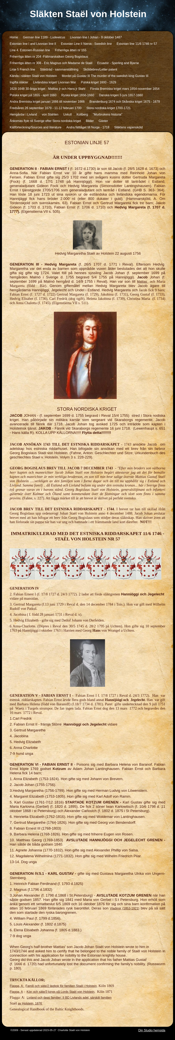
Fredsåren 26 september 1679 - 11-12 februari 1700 (45, 108)
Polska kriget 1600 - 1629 (98, 82)
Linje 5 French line (22, 69)
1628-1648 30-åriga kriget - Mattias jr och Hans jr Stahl (47, 88)
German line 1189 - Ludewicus (44, 37)
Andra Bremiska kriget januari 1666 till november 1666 (47, 101)
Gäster (103, 121)
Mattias (142, 281)
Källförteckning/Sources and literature (35, 127)
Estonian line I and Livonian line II (33, 43)
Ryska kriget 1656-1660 (77, 95)
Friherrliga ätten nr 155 (70, 50)
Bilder (90, 121)
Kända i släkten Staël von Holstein (33, 76)
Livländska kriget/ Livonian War (54, 82)
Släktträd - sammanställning (59, 69)
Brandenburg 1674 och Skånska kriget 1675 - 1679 (124, 101)
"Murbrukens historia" (107, 114)
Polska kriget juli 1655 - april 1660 (33, 95)
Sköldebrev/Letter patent (100, 69)
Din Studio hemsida (151, 1030)
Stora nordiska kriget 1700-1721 (108, 108)
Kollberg (82, 114)
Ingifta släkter (19, 82)
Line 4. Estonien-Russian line (30, 50)
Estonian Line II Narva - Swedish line (86, 43)
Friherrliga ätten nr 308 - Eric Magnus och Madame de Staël (51, 63)
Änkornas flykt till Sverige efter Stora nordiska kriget (45, 121)
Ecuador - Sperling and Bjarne (118, 63)
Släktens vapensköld (128, 127)
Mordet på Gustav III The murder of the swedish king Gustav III (105, 76)
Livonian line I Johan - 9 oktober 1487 (96, 37)
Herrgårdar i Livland (23, 114)
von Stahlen (50, 114)
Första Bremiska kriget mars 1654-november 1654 (125, 88)
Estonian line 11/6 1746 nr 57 (137, 43)
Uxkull (67, 114)
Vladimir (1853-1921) (124, 908)
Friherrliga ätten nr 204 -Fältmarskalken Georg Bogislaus (49, 56)
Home (14, 37)
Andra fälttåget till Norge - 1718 (87, 127)
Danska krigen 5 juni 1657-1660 (121, 95)
